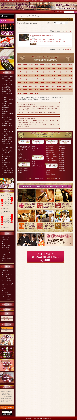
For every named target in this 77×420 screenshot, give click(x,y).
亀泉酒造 (4, 260)
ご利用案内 (57, 11)
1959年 (65, 68)
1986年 (48, 79)
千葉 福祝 (5, 101)
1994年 (36, 82)
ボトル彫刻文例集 (6, 294)
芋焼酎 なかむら (6, 129)
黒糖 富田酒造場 (6, 139)
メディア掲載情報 (6, 299)
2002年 (25, 86)
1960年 (70, 68)
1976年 (48, 75)
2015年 (42, 89)
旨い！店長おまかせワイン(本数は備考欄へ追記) (41, 35)
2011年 (19, 89)
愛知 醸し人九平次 (7, 103)
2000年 (70, 82)
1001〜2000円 (5, 247)
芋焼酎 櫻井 (5, 135)
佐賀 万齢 (5, 111)
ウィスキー (5, 145)
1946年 (48, 64)
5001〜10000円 (6, 252)
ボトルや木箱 (50, 178)
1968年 (59, 72)
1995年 (42, 82)
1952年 (25, 68)
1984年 (36, 79)
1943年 (31, 64)
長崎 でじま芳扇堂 (7, 119)
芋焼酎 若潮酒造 (7, 137)
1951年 (19, 68)
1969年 (65, 72)
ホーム (19, 16)
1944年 (36, 64)
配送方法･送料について (7, 274)
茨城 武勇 (5, 97)
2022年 (25, 93)
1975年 (42, 75)
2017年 (53, 89)
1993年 (31, 82)
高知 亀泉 (5, 109)
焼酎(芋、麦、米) (7, 141)
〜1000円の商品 (6, 245)
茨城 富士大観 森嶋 (7, 99)
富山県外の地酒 (6, 123)
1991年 (19, 82)
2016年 (48, 89)
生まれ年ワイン (6, 288)
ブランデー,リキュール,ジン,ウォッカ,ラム (7, 152)
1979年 (65, 75)
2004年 (36, 86)
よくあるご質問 (6, 278)
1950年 (70, 64)
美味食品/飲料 (6, 162)
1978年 (59, 75)
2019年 (65, 89)
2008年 (59, 86)
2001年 (19, 86)
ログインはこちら (6, 319)
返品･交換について (6, 276)
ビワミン (4, 164)
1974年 (36, 75)
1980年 (70, 75)
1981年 (19, 79)
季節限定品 (5, 239)
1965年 (42, 72)
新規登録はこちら (6, 317)
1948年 (59, 64)
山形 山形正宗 (6, 117)
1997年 (53, 82)
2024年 (36, 93)
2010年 (70, 86)
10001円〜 (4, 254)
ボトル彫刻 (5, 292)
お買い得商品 (5, 237)
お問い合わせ (72, 6)
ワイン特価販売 (6, 121)
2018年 (59, 89)
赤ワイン (4, 241)
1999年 (65, 82)
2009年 (65, 86)
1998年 (59, 82)
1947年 (53, 64)
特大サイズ (5, 166)
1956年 (48, 68)
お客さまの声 (5, 296)
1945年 (42, 64)
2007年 (53, 86)
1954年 (36, 68)
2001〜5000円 (5, 250)
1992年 (25, 82)
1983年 (31, 79)
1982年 (25, 79)
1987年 (53, 79)
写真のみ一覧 (68, 31)
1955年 (42, 68)
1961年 (19, 72)
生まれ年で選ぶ (6, 82)
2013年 (31, 89)
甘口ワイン (5, 256)
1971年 (19, 75)
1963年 (31, 72)
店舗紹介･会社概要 (6, 281)
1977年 (53, 75)
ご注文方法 (5, 270)
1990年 (70, 79)
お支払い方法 (5, 272)
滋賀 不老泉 (5, 105)
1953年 (31, 68)
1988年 (59, 79)
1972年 (25, 75)
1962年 (25, 72)
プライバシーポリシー (7, 304)
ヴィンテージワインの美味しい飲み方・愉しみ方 (7, 285)
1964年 (36, 72)
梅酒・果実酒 (6, 143)
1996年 (48, 82)
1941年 (19, 64)
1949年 (65, 64)
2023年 (31, 93)
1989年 (65, 79)
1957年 (53, 68)
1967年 (53, 72)
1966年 (48, 72)
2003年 (31, 86)
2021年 (19, 93)
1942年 (25, 64)
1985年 (42, 79)
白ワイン (4, 243)
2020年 (70, 89)
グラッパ (4, 160)
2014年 (36, 89)
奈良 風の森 (5, 107)
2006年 (48, 86)
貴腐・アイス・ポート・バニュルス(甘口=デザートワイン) (7, 86)
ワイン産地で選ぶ (7, 80)
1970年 (70, 72)
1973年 (31, 75)
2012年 (25, 89)
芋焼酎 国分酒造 (6, 258)
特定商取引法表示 (7, 309)
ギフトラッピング (6, 290)
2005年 (42, 86)
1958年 (59, 68)
